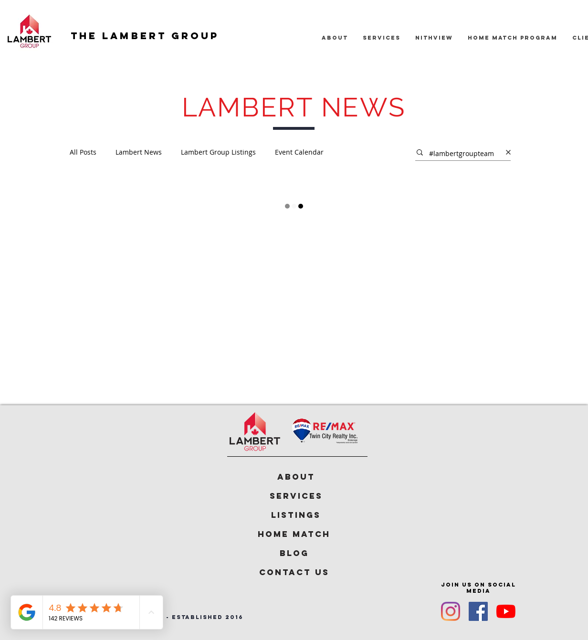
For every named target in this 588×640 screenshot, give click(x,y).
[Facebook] (478, 611)
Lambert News (139, 152)
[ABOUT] (296, 476)
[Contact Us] (294, 572)
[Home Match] (294, 534)
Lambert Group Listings (218, 152)
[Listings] (296, 515)
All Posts (83, 152)
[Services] (296, 495)
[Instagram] (450, 611)
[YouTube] (505, 611)
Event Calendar (299, 152)
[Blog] (294, 553)
